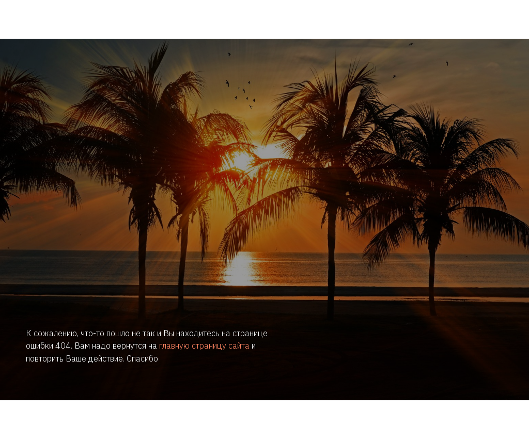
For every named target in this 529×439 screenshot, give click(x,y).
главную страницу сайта (204, 345)
